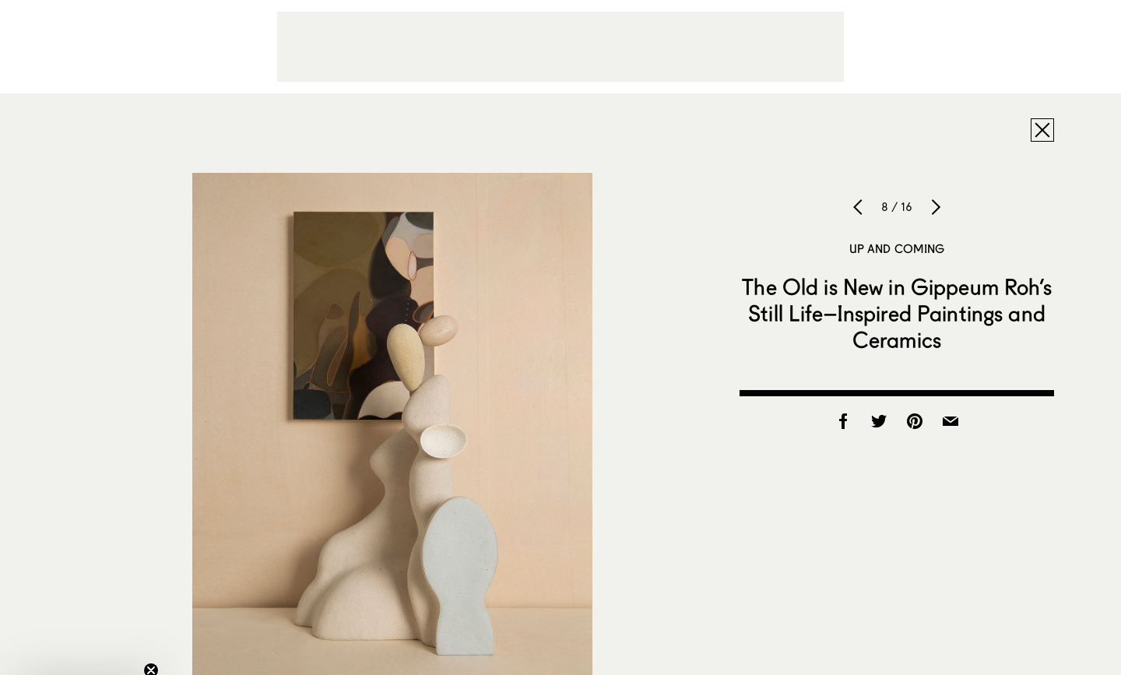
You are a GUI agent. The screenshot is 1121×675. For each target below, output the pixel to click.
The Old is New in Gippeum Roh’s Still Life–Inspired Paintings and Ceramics (896, 313)
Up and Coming (897, 248)
